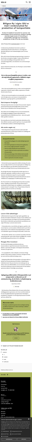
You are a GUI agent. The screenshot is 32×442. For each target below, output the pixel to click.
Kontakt (16, 338)
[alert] (16, 429)
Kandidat (3, 413)
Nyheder (4, 5)
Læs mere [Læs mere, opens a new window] (3, 429)
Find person (4, 384)
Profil (2, 398)
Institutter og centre (6, 400)
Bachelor (3, 411)
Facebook (4, 352)
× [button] (30, 418)
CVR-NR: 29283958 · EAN (7, 403)
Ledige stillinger (5, 401)
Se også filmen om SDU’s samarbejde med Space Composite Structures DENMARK (14, 314)
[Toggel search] (26, 2)
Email (4, 359)
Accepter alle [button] (9, 439)
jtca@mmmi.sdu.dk (15, 44)
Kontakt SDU (4, 388)
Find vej (3, 386)
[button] (2, 431)
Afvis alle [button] (24, 439)
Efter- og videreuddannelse (7, 417)
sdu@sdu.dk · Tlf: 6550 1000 (7, 390)
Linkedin (4, 357)
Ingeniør (3, 415)
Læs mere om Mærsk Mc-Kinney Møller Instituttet (14, 317)
